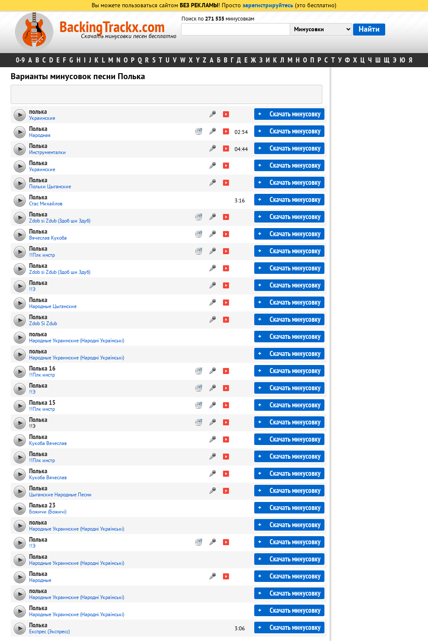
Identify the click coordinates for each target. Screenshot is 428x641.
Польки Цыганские (50, 187)
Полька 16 (42, 368)
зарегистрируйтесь (268, 5)
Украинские (42, 118)
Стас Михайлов (45, 204)
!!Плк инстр (42, 255)
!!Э (32, 289)
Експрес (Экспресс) (49, 632)
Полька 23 (42, 505)
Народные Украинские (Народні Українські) (76, 341)
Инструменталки (47, 152)
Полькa (38, 197)
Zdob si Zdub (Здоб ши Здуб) (59, 221)
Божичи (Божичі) (47, 512)
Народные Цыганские (53, 306)
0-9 (20, 60)
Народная (40, 135)
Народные (40, 580)
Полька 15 (42, 403)
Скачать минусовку (295, 114)
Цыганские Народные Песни (60, 495)
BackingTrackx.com (112, 27)
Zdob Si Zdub (43, 323)
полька (38, 112)
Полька (38, 129)
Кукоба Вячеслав (48, 443)
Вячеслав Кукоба (48, 238)
